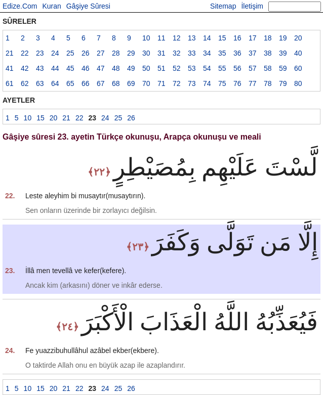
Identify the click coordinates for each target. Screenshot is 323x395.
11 (161, 38)
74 (207, 83)
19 (283, 38)
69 (131, 83)
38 (268, 53)
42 (25, 68)
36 (237, 53)
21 (10, 53)
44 (55, 68)
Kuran (51, 6)
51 (161, 68)
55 (222, 68)
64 (55, 83)
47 (101, 68)
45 (70, 68)
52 (177, 68)
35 (222, 53)
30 (146, 53)
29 (131, 53)
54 (207, 68)
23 (40, 53)
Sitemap (223, 6)
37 (253, 53)
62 (25, 83)
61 (10, 83)
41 (10, 68)
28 (116, 53)
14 (207, 38)
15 (222, 38)
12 (177, 38)
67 (101, 83)
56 (237, 68)
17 (253, 38)
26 (86, 53)
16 (237, 38)
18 (268, 38)
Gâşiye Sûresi (88, 6)
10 (146, 38)
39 (283, 53)
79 (283, 83)
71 (161, 83)
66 (86, 83)
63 (40, 83)
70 (146, 83)
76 (237, 83)
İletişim (252, 6)
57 (253, 68)
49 (131, 68)
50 (146, 68)
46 (86, 68)
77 (253, 83)
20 (298, 38)
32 (177, 53)
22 (25, 53)
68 (116, 83)
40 (298, 53)
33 (192, 53)
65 (70, 83)
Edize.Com (20, 6)
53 (192, 68)
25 (70, 53)
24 (55, 53)
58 (268, 68)
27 (101, 53)
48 (116, 68)
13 (192, 38)
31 (161, 53)
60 (298, 68)
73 (192, 83)
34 (207, 53)
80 (298, 83)
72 (177, 83)
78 (268, 83)
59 (283, 68)
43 (40, 68)
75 (222, 83)
